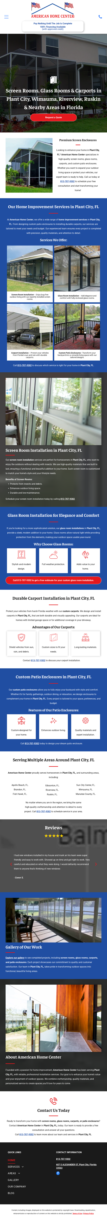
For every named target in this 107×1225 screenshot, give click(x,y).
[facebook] (58, 1173)
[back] (11, 864)
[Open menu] (6, 17)
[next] (96, 864)
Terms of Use (77, 1214)
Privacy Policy (88, 1214)
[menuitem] (29, 1160)
